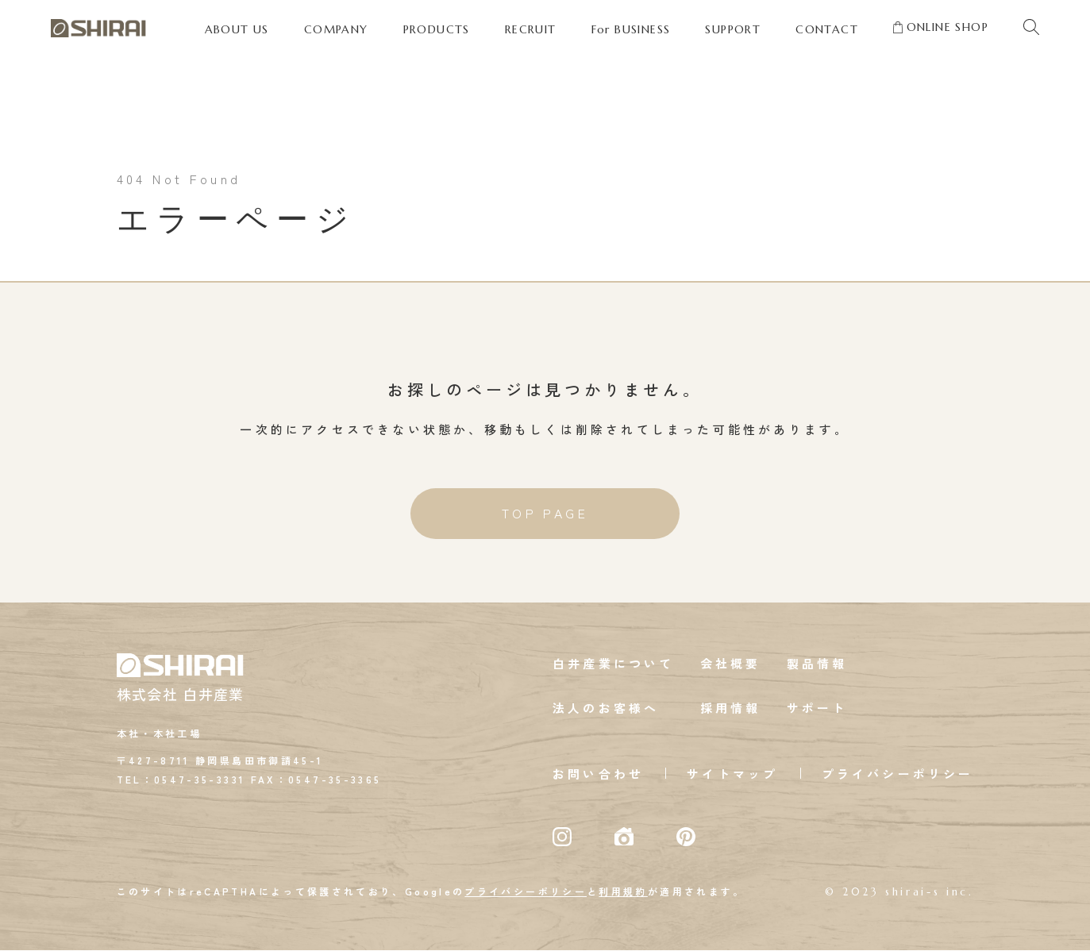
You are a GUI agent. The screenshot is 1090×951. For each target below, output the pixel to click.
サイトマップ (732, 774)
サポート (817, 708)
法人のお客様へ (606, 708)
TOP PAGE (545, 514)
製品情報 (817, 664)
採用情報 (730, 708)
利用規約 (623, 892)
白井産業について (614, 664)
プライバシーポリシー (898, 774)
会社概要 (730, 664)
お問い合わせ (598, 774)
